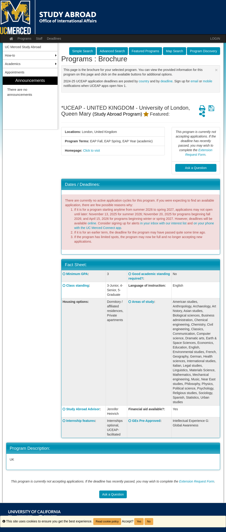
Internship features (80, 421)
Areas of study (143, 302)
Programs (24, 38)
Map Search (174, 51)
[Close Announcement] (216, 69)
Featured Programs (145, 51)
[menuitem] (30, 103)
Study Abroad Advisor (83, 409)
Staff (39, 38)
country (144, 81)
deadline (166, 81)
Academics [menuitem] (12, 64)
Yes (139, 521)
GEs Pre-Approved (146, 421)
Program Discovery (203, 51)
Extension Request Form (196, 481)
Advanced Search (112, 51)
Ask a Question (196, 168)
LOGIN (215, 38)
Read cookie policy (107, 521)
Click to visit (91, 150)
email (194, 81)
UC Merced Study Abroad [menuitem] (23, 47)
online (92, 223)
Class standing (77, 285)
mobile (207, 81)
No (148, 521)
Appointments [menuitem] (15, 72)
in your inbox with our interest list (163, 223)
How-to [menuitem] (10, 55)
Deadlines (54, 38)
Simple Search (82, 51)
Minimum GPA (77, 274)
